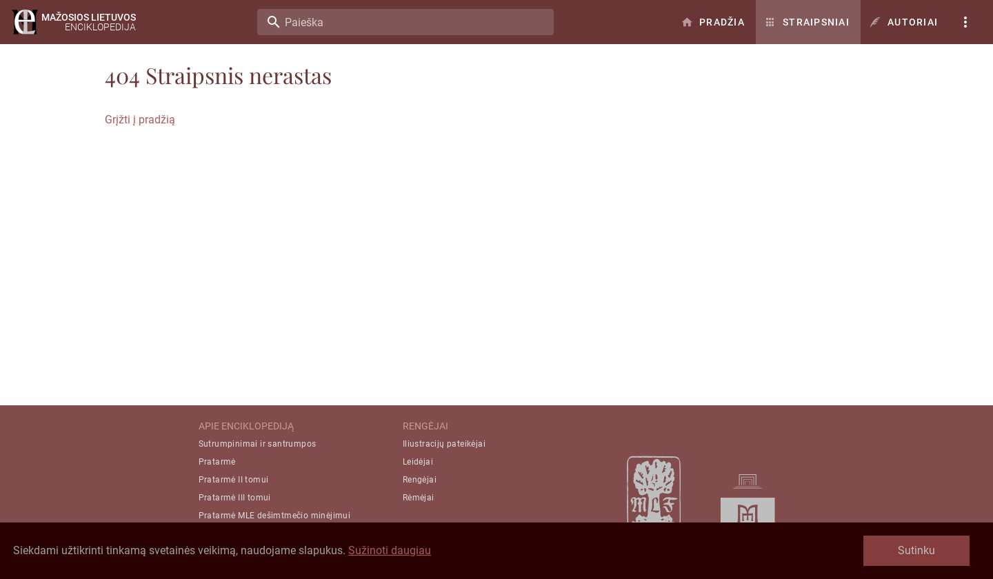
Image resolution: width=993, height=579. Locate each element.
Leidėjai (418, 462)
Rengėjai (420, 480)
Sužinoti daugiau (389, 550)
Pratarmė (217, 462)
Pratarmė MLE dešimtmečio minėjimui (275, 515)
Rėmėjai (418, 497)
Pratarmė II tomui (234, 480)
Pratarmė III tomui (235, 497)
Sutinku (916, 550)
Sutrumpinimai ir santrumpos (258, 444)
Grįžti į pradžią (140, 119)
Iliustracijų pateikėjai (444, 444)
